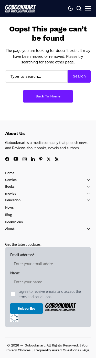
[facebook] (7, 159)
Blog (8, 215)
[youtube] (16, 159)
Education (12, 200)
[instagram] (25, 159)
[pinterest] (40, 159)
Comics (10, 180)
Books (10, 186)
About (9, 229)
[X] (48, 159)
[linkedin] (33, 159)
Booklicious (14, 222)
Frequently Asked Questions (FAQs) (62, 350)
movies (10, 193)
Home (9, 173)
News (9, 207)
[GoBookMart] (20, 8)
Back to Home (48, 96)
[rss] (56, 159)
